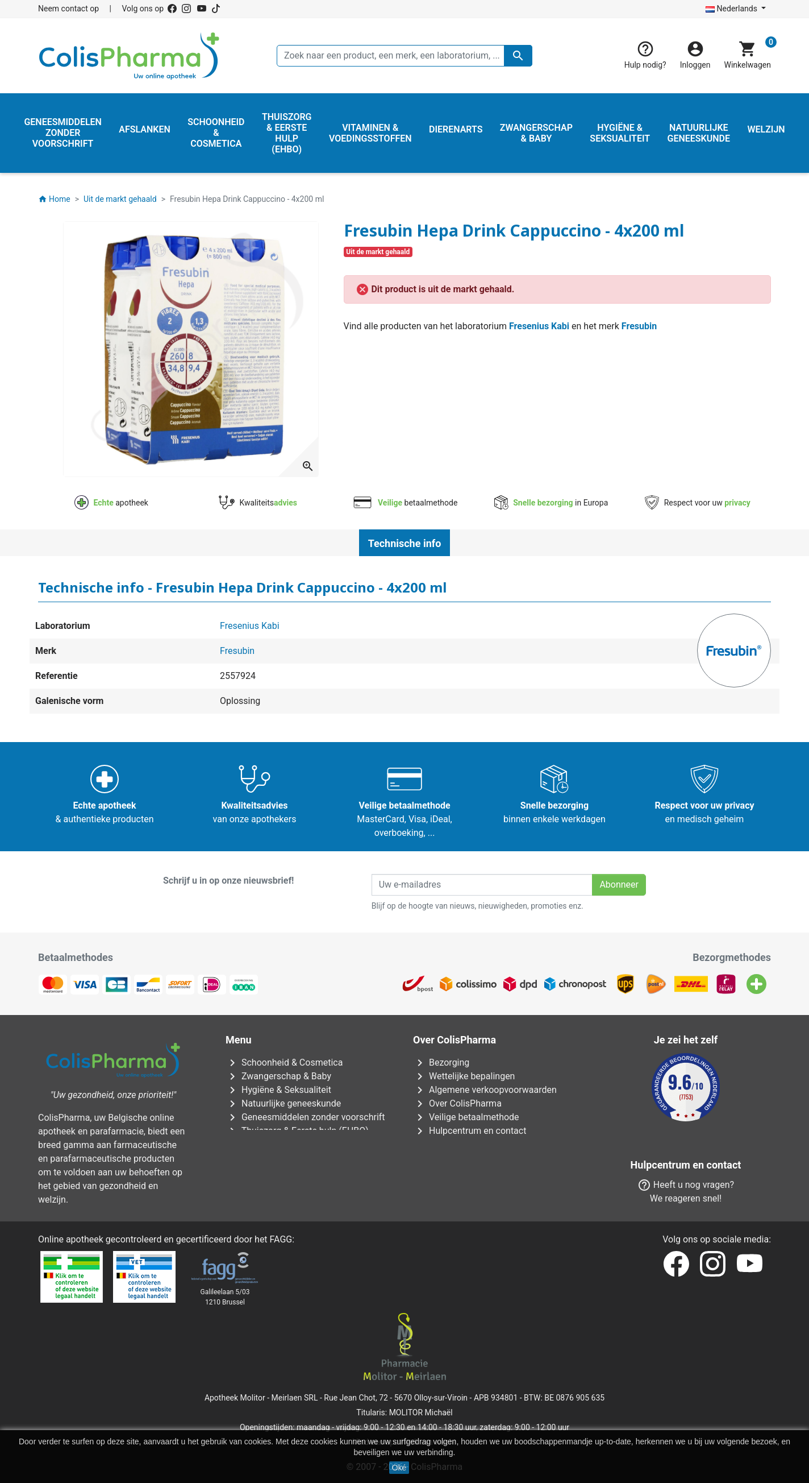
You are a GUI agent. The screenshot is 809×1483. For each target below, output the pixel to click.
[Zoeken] (404, 56)
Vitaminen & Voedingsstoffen (292, 1158)
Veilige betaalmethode (466, 1117)
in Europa (551, 502)
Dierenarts (254, 1144)
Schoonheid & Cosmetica (284, 1062)
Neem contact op (68, 8)
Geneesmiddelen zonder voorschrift (305, 1117)
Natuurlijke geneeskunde (283, 1103)
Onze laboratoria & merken (474, 1185)
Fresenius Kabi (539, 326)
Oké (399, 1467)
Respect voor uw (697, 502)
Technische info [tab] (404, 543)
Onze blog (441, 1199)
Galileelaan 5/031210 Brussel (225, 1297)
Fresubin (639, 326)
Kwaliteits (258, 502)
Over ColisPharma (457, 1103)
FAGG (281, 1239)
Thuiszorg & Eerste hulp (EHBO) (297, 1130)
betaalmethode (405, 502)
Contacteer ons (451, 1158)
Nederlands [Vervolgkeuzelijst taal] (732, 8)
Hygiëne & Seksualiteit (278, 1089)
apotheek (111, 502)
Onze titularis (447, 1144)
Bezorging (441, 1062)
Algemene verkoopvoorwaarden (485, 1089)
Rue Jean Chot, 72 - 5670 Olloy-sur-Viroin (396, 1397)
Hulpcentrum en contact (469, 1130)
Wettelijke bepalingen (464, 1076)
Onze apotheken (453, 1171)
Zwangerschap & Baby (278, 1076)
